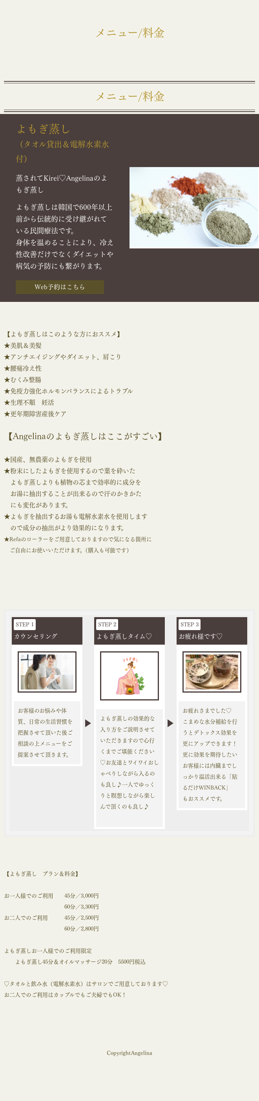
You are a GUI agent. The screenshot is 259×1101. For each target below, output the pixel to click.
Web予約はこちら (60, 287)
